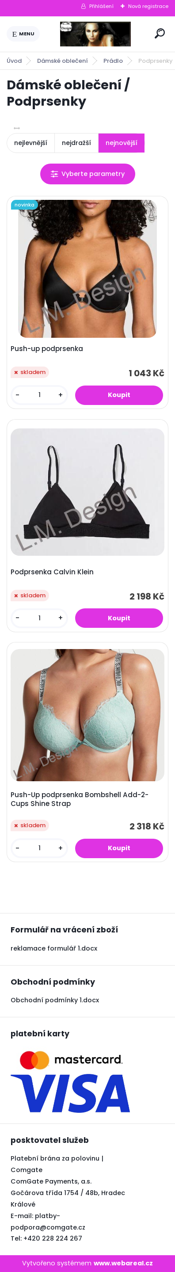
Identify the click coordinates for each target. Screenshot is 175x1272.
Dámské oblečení (62, 61)
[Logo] (95, 34)
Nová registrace (148, 6)
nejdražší (76, 142)
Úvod (14, 61)
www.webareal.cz (123, 1263)
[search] (159, 33)
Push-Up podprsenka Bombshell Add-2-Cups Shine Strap (79, 799)
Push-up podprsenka (47, 348)
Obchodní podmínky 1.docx (55, 1000)
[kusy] (39, 395)
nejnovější (121, 142)
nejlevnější (30, 142)
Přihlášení (101, 6)
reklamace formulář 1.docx (54, 948)
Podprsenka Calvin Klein (52, 572)
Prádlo (113, 61)
